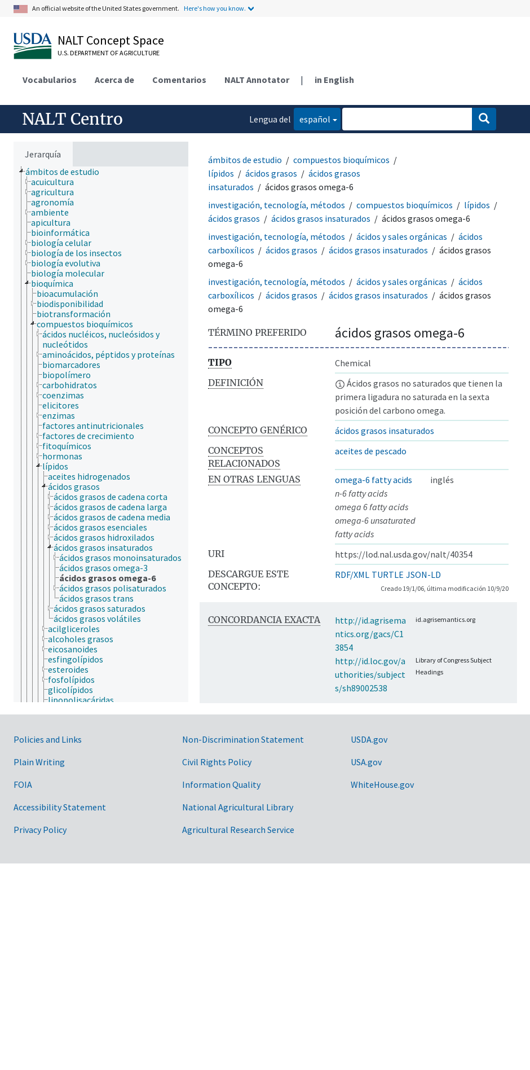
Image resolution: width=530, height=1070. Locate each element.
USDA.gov (369, 739)
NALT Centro (72, 119)
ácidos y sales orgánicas (401, 236)
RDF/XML (352, 574)
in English (334, 79)
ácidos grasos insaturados (320, 218)
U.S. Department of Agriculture (109, 53)
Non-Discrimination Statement (243, 739)
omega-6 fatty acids (373, 479)
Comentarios (179, 79)
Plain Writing (39, 762)
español (312, 118)
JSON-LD (423, 574)
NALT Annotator (256, 79)
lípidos (221, 173)
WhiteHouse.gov (382, 784)
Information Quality (221, 784)
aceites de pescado (371, 451)
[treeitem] (67, 171)
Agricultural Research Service (238, 829)
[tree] (101, 434)
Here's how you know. (215, 8)
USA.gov (366, 762)
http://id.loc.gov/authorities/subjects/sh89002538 (370, 674)
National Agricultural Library (237, 807)
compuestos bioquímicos (341, 159)
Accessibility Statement (60, 807)
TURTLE (388, 574)
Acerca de (114, 79)
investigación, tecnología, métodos (276, 205)
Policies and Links (48, 739)
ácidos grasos (271, 173)
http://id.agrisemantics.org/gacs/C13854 (370, 634)
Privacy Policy (40, 829)
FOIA (23, 784)
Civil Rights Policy (216, 762)
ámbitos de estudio (245, 159)
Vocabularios (50, 79)
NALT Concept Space (111, 40)
